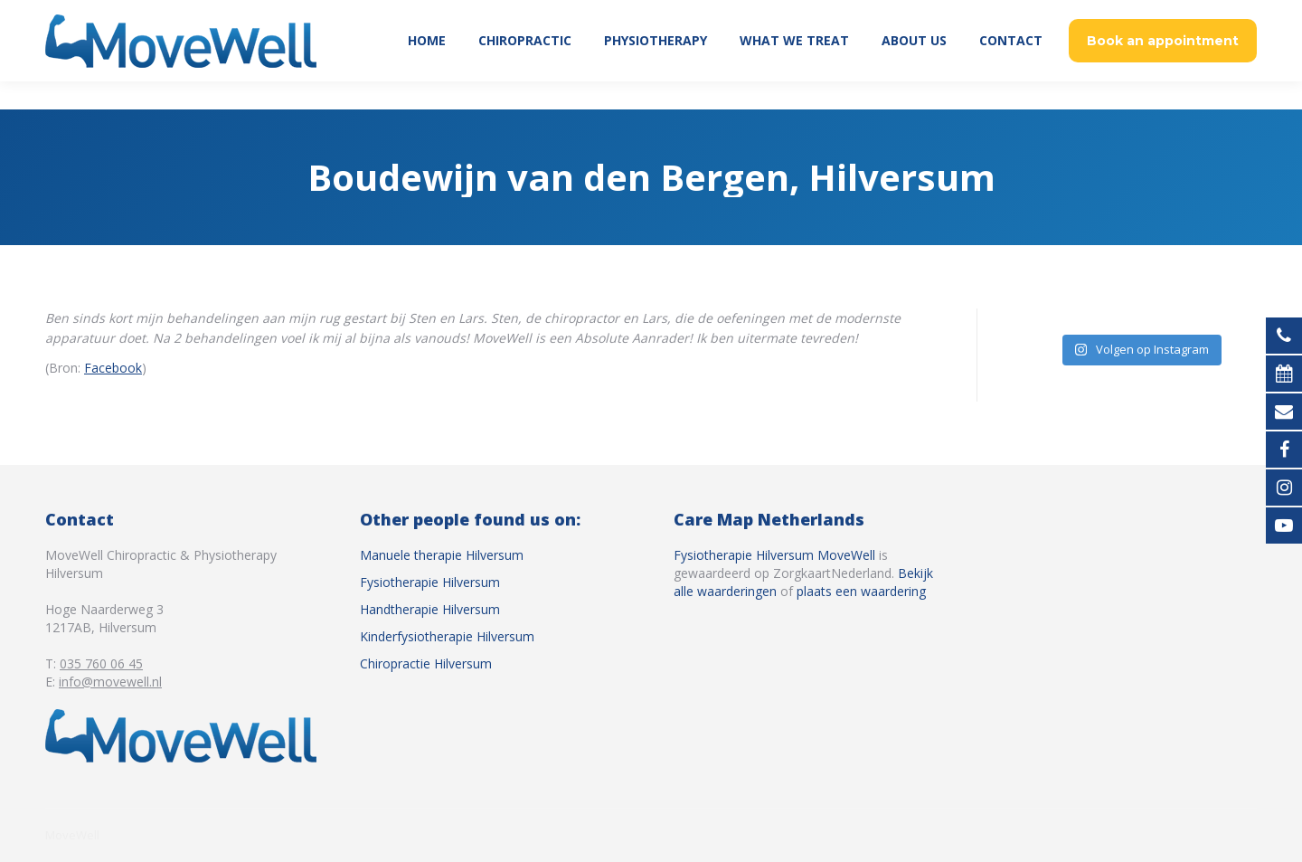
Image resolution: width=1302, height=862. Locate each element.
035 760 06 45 (1173, 14)
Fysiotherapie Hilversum (430, 582)
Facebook (113, 367)
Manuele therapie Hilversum (442, 555)
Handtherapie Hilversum (430, 609)
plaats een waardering (861, 591)
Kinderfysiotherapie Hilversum (447, 636)
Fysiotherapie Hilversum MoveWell (774, 555)
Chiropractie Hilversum (426, 663)
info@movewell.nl (110, 681)
